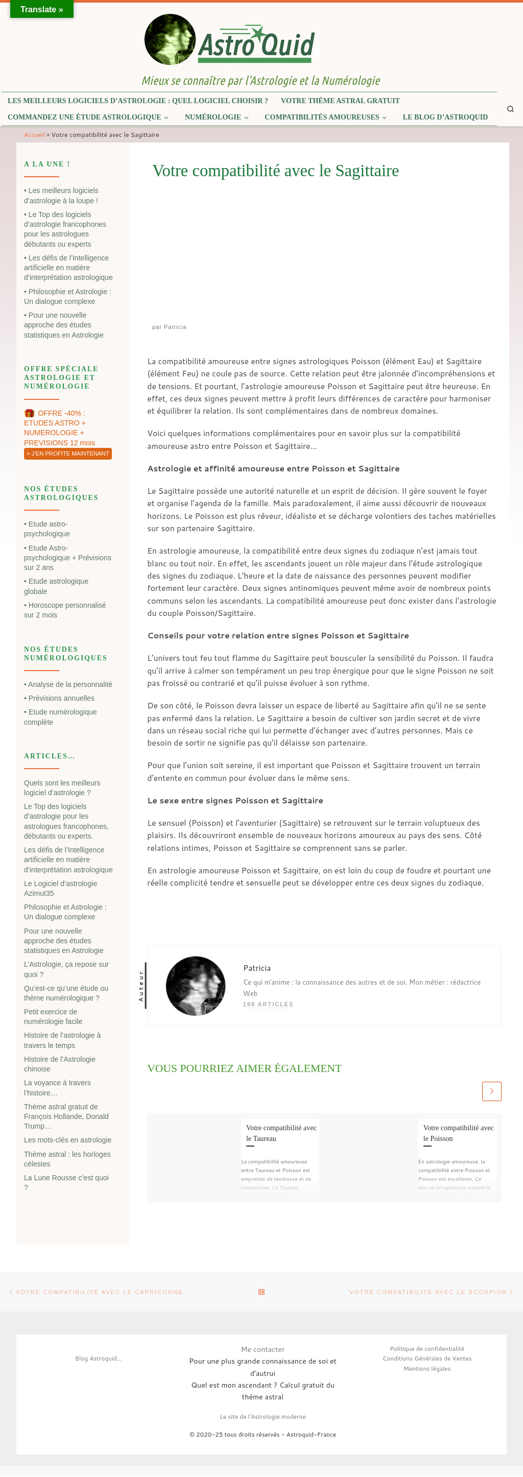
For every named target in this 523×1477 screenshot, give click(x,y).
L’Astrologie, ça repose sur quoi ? (66, 969)
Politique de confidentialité (427, 1350)
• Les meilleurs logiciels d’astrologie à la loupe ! (61, 195)
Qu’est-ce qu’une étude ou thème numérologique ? (66, 993)
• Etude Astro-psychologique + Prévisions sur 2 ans (67, 558)
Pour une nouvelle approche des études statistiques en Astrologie (64, 941)
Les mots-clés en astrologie (67, 1140)
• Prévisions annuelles (59, 698)
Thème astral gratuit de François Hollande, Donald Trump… (66, 1117)
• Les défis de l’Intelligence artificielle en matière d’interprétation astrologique (68, 268)
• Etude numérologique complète (60, 717)
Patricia (175, 327)
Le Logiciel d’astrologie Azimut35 (60, 888)
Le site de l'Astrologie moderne (262, 1418)
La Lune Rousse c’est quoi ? (66, 1183)
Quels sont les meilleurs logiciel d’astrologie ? (62, 788)
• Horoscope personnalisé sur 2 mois (65, 610)
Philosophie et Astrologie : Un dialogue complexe (65, 912)
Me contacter (262, 1351)
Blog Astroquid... (98, 1360)
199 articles (268, 1004)
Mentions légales (426, 1370)
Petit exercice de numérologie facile (53, 1017)
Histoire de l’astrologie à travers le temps (62, 1040)
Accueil (34, 134)
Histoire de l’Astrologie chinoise (60, 1064)
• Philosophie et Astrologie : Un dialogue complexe (67, 296)
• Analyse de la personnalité (68, 684)
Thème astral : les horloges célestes (67, 1159)
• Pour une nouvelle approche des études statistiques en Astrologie (64, 325)
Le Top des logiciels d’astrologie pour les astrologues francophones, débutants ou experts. (66, 821)
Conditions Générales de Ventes (427, 1360)
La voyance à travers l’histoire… (57, 1088)
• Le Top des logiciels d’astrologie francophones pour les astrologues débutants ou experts (65, 229)
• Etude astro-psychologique (47, 529)
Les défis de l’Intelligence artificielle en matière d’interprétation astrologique (68, 860)
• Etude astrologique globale (56, 586)
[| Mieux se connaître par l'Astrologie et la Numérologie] (230, 38)
